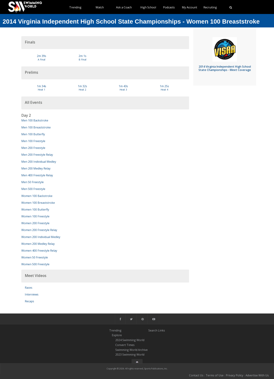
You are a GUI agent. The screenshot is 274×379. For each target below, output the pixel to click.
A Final (41, 59)
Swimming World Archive (131, 350)
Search (152, 330)
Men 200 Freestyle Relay (37, 155)
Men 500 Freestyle (33, 189)
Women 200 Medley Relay (38, 244)
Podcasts (169, 7)
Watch (100, 7)
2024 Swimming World (129, 340)
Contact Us (196, 375)
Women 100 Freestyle (35, 216)
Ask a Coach (124, 7)
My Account (189, 7)
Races (28, 288)
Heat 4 (164, 89)
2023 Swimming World (129, 355)
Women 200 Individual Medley (40, 237)
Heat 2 (82, 89)
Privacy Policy (234, 375)
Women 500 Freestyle (35, 264)
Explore (117, 335)
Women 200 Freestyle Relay (39, 230)
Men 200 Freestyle (33, 148)
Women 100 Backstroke (36, 196)
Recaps (29, 301)
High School (148, 7)
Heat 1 (41, 89)
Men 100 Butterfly (33, 134)
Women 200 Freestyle (35, 223)
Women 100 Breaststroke (38, 203)
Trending (75, 7)
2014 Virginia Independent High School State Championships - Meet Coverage (225, 68)
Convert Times (125, 345)
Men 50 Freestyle (32, 182)
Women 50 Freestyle (34, 257)
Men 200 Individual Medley (38, 162)
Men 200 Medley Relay (36, 168)
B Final (82, 59)
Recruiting (210, 7)
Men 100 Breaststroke (36, 127)
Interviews (31, 294)
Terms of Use (214, 375)
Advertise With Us (257, 375)
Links (161, 330)
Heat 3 (123, 89)
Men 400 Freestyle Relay (37, 175)
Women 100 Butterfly (35, 209)
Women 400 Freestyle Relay (39, 250)
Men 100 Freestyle (33, 141)
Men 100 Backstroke (34, 120)
